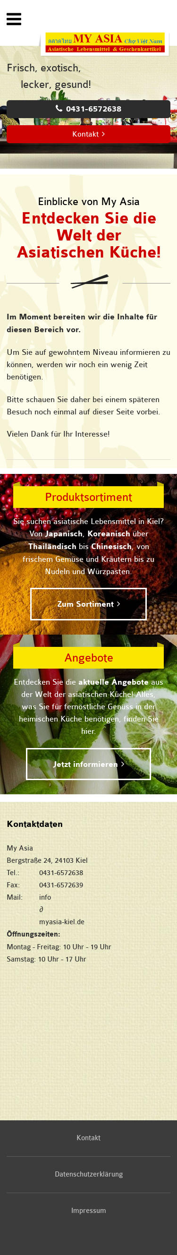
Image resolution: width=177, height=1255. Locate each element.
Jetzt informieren (85, 764)
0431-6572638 (93, 109)
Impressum (88, 1211)
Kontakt (85, 134)
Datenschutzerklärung (89, 1174)
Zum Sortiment (85, 604)
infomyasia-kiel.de (104, 910)
